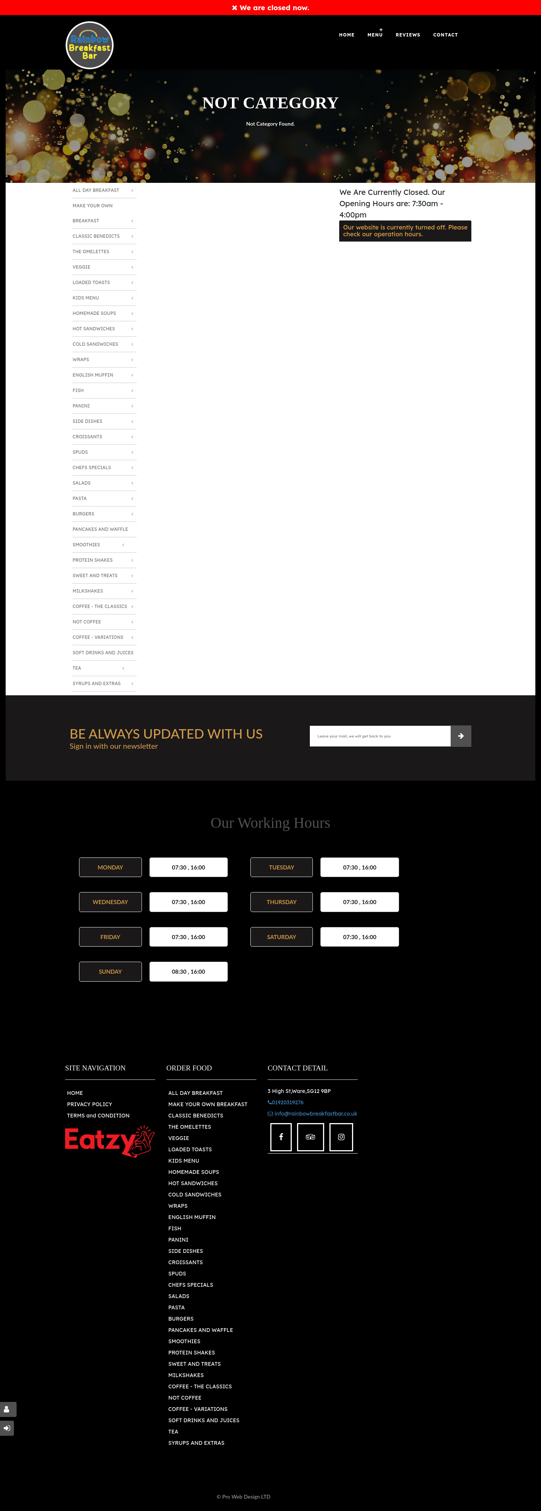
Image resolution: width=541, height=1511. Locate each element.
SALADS (178, 1296)
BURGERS (181, 1318)
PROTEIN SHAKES (191, 1352)
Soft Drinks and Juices (103, 652)
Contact (445, 35)
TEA (173, 1431)
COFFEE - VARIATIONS (197, 1409)
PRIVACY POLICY (89, 1104)
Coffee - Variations (98, 637)
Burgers (83, 514)
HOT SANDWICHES (193, 1183)
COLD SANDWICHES (194, 1194)
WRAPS (177, 1205)
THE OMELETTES (189, 1126)
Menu (375, 35)
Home (347, 35)
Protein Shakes (93, 560)
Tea (77, 668)
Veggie (81, 267)
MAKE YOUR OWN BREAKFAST (207, 1104)
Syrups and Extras (97, 683)
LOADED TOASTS (190, 1149)
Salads (82, 483)
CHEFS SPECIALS (190, 1284)
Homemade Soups (94, 313)
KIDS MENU (183, 1160)
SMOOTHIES (184, 1341)
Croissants (87, 436)
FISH (174, 1228)
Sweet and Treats (95, 575)
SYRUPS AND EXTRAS (196, 1443)
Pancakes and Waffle (100, 529)
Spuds (80, 452)
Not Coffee (87, 622)
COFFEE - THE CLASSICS (200, 1386)
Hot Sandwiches (94, 328)
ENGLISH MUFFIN (192, 1217)
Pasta (80, 498)
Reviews (408, 35)
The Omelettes (91, 251)
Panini (81, 406)
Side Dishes (87, 421)
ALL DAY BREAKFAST (195, 1093)
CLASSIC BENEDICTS (195, 1115)
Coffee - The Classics (100, 606)
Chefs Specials (92, 467)
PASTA (176, 1307)
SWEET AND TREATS (194, 1364)
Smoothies (86, 544)
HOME (75, 1093)
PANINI (178, 1239)
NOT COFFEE (184, 1397)
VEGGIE (178, 1138)
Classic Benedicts (96, 236)
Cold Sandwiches (95, 344)
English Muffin (93, 375)
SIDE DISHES (185, 1251)
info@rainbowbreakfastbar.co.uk (312, 1113)
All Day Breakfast (96, 190)
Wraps (81, 359)
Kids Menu (86, 298)
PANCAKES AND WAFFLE (200, 1330)
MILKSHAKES (186, 1375)
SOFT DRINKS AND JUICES (203, 1420)
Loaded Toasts (91, 282)
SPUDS (177, 1273)
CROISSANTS (185, 1262)
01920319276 (285, 1102)
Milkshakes (88, 591)
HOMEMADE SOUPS (193, 1172)
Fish (78, 390)
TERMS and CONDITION (98, 1115)
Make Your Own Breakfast (93, 213)
